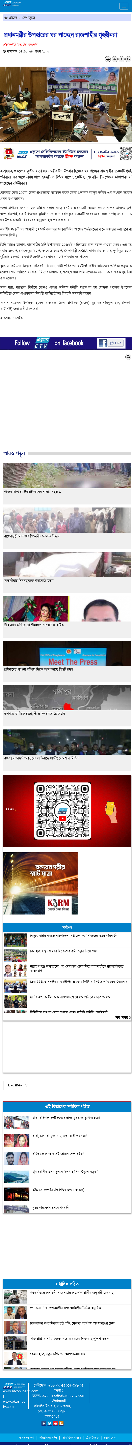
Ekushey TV (18, 1085)
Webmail (59, 1400)
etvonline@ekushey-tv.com (63, 1395)
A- (114, 59)
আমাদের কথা (27, 1438)
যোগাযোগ (110, 1438)
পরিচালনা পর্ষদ (48, 1438)
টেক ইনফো (93, 1438)
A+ (128, 59)
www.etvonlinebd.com (20, 1391)
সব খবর (123, 1017)
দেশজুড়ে (28, 17)
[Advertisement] (64, 409)
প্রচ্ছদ (10, 17)
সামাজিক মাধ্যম (71, 1438)
